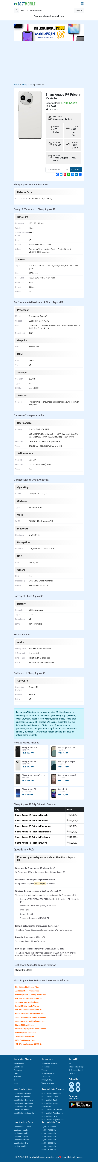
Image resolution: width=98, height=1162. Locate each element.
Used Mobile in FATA (49, 1116)
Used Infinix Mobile (21, 1143)
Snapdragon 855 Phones (24, 1036)
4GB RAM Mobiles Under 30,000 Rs (28, 1044)
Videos (44, 1070)
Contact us (46, 1077)
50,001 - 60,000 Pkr (49, 1133)
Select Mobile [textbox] (54, 169)
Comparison (18, 1070)
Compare (75, 169)
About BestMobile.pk (49, 1064)
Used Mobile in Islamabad (51, 1094)
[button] (82, 4)
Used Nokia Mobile (21, 1136)
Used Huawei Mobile (21, 1140)
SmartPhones (19, 1064)
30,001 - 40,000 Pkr (49, 1140)
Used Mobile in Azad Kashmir (53, 1113)
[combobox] (57, 169)
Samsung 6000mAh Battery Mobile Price (30, 995)
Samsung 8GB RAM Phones (25, 1033)
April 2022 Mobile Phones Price (27, 991)
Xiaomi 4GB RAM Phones (24, 1025)
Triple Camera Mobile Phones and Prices (30, 1017)
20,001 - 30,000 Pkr (49, 1143)
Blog (15, 1080)
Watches (17, 1077)
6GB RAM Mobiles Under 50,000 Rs (28, 1010)
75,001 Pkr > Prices (49, 1127)
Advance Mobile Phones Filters (49, 16)
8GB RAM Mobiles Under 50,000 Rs (28, 998)
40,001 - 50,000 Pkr (49, 1136)
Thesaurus (46, 1067)
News (16, 1083)
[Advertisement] (49, 62)
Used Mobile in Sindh (49, 1100)
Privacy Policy (47, 1080)
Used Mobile (18, 1067)
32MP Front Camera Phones (25, 1040)
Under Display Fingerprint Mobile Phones (30, 1029)
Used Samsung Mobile (22, 1127)
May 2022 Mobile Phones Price (27, 987)
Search (78, 10)
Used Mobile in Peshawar (23, 1103)
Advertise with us (48, 1073)
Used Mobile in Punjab (50, 1097)
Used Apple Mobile (21, 1130)
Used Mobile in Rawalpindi (23, 1100)
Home (16, 84)
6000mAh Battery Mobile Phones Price (30, 1014)
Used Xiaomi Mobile (21, 1133)
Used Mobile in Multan (22, 1110)
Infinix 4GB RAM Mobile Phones (27, 1006)
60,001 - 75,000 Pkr (49, 1130)
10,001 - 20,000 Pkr (49, 1146)
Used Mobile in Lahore (22, 1097)
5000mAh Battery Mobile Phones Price (30, 1021)
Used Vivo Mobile (20, 1146)
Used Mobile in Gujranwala (24, 1113)
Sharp (24, 84)
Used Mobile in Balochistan (52, 1110)
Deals (16, 1073)
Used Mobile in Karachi (22, 1094)
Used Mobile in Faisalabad (23, 1107)
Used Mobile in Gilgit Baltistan (53, 1120)
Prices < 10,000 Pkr (49, 1149)
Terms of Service (48, 1083)
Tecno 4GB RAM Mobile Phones (27, 1002)
